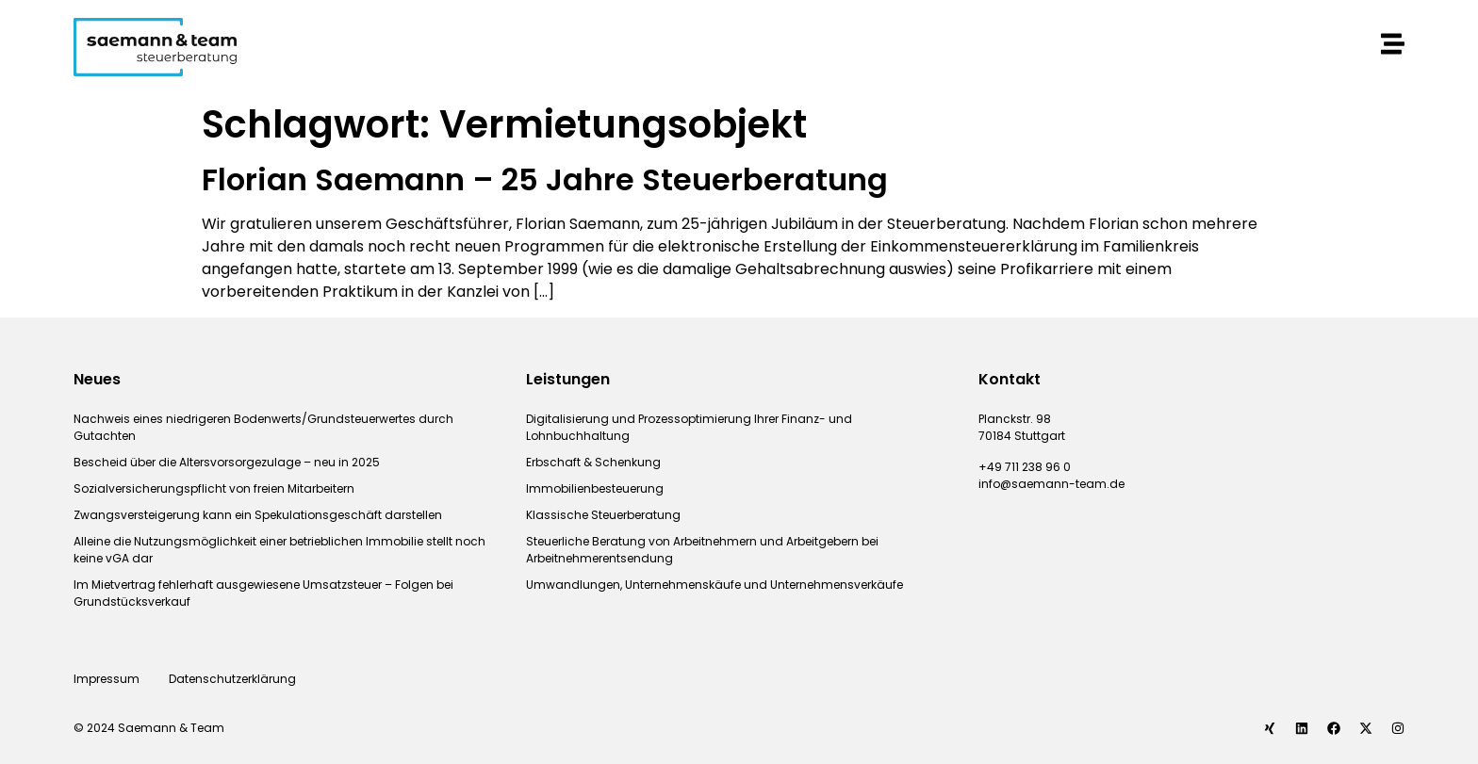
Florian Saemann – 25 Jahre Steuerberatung (545, 179)
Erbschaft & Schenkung (593, 462)
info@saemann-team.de (1051, 484)
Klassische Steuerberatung (603, 515)
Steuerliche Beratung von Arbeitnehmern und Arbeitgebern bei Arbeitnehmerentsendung (702, 549)
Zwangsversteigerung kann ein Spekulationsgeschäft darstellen (258, 515)
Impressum (107, 679)
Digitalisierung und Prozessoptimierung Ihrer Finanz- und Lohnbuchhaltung (689, 427)
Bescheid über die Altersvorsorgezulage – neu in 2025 (227, 462)
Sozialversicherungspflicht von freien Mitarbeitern (214, 488)
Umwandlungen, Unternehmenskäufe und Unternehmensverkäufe (714, 585)
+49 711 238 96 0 (1024, 467)
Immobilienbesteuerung (595, 488)
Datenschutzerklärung (234, 679)
